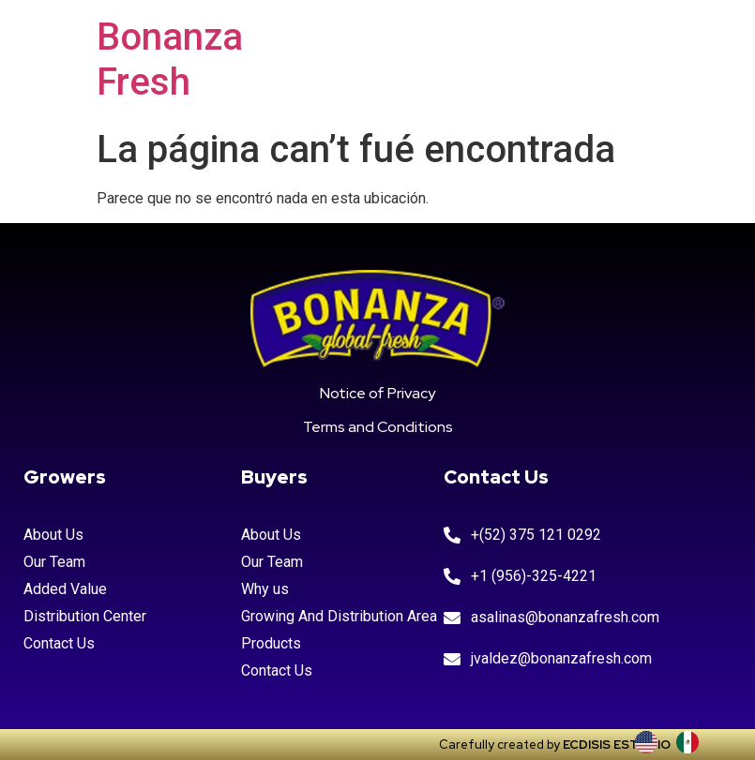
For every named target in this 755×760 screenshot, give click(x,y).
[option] (692, 742)
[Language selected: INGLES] (676, 742)
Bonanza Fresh (170, 59)
